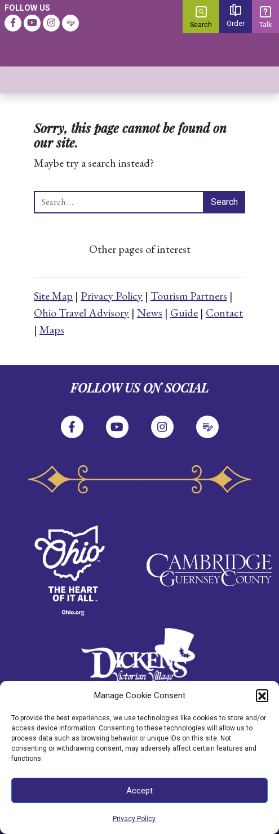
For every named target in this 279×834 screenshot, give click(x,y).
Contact (224, 312)
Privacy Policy (134, 819)
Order (236, 16)
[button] (262, 695)
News (149, 312)
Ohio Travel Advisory (81, 312)
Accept (139, 791)
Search (201, 17)
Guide (184, 312)
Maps (51, 329)
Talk (265, 17)
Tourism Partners (188, 295)
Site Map (53, 295)
